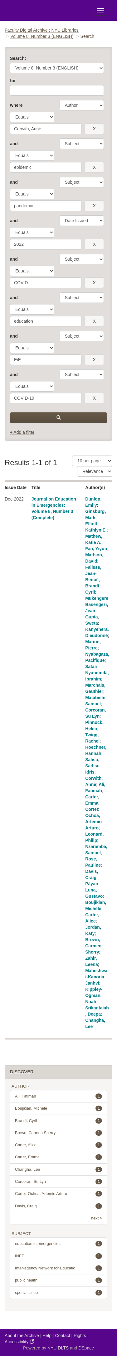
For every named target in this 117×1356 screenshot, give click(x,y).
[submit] (58, 417)
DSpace (86, 1347)
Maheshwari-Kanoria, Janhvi (97, 977)
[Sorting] (94, 471)
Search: (18, 58)
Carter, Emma (58, 1157)
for (13, 80)
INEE (58, 1256)
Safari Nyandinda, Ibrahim (97, 672)
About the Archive (22, 1335)
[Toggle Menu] (100, 10)
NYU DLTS (58, 1347)
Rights (80, 1335)
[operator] (32, 117)
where (16, 105)
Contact (62, 1335)
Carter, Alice (58, 1145)
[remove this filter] (94, 128)
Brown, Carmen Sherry (93, 945)
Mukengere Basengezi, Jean (96, 604)
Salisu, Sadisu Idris (92, 766)
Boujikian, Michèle (58, 1108)
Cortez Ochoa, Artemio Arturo (58, 1194)
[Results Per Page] (92, 461)
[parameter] (82, 105)
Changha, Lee (58, 1169)
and (14, 143)
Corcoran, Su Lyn (58, 1181)
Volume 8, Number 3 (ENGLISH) (41, 36)
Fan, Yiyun (96, 548)
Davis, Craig (58, 1206)
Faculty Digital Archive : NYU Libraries (42, 30)
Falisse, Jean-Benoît (93, 573)
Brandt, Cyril (58, 1121)
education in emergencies (58, 1243)
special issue (58, 1292)
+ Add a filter (22, 432)
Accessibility (19, 1341)
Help (46, 1335)
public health (58, 1280)
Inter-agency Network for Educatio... (58, 1268)
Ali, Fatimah (58, 1096)
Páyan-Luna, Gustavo (94, 890)
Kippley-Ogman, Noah (93, 995)
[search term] (45, 128)
